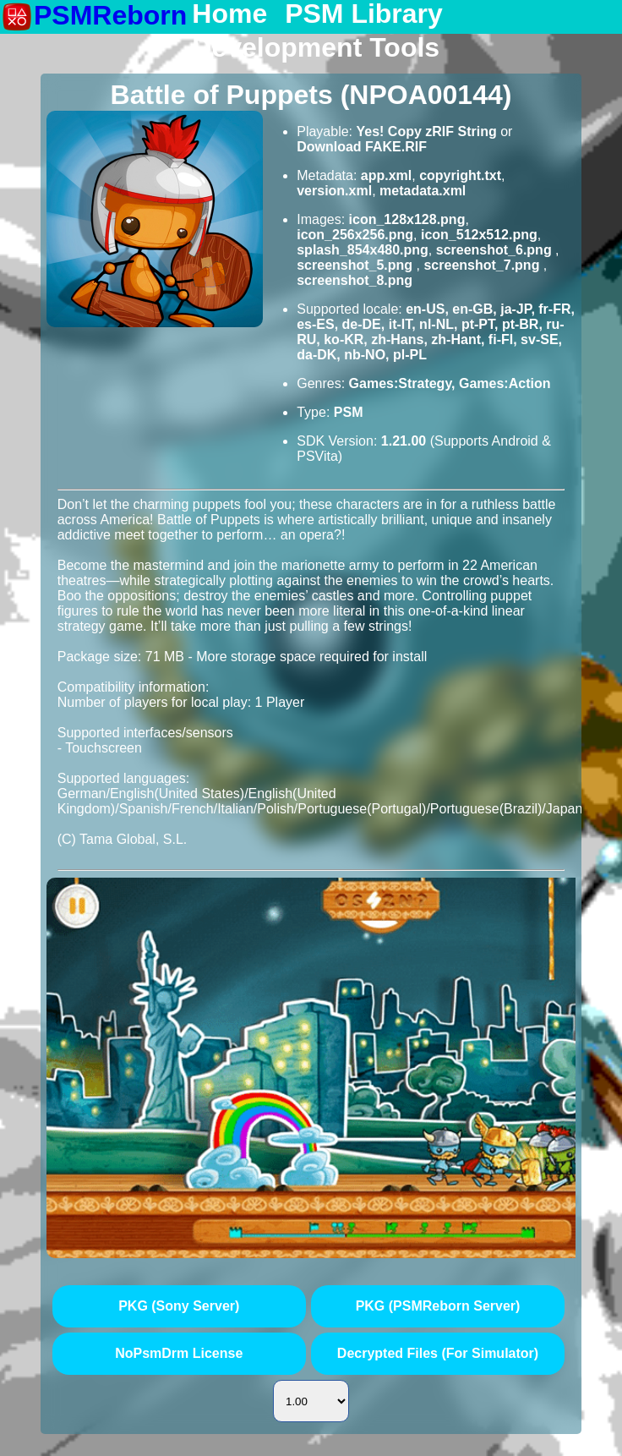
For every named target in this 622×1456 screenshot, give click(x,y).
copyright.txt (460, 175)
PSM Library (364, 14)
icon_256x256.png (355, 234)
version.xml (334, 190)
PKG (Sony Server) (178, 1306)
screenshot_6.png (495, 250)
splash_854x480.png (362, 250)
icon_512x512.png (479, 234)
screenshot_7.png (483, 265)
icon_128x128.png (407, 219)
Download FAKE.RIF (362, 147)
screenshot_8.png (354, 280)
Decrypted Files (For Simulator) (437, 1353)
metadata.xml (422, 190)
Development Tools (315, 48)
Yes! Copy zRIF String (426, 131)
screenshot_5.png (356, 265)
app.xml (386, 175)
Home (229, 14)
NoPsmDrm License (179, 1353)
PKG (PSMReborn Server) (438, 1306)
